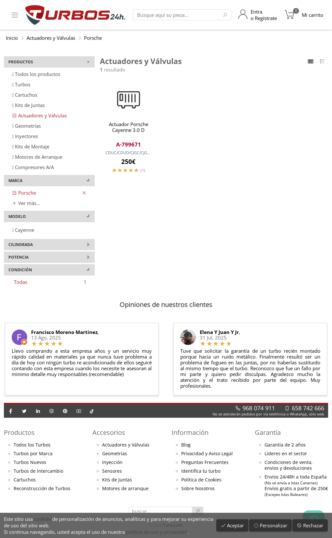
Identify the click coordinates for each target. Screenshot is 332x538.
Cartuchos (24, 94)
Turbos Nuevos (30, 462)
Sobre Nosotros (198, 488)
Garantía (268, 432)
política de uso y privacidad (156, 532)
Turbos (21, 84)
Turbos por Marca (33, 454)
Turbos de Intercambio (38, 471)
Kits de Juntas (28, 105)
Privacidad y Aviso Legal (207, 454)
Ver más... (26, 203)
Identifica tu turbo (200, 471)
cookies (42, 519)
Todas (50, 282)
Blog (186, 445)
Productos (19, 432)
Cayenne (23, 230)
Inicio (12, 38)
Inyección (112, 462)
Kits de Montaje (30, 146)
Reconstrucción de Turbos (42, 488)
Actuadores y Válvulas (51, 38)
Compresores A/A (33, 167)
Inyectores (25, 136)
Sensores (112, 471)
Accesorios (108, 432)
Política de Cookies (201, 480)
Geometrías (26, 126)
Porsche (93, 38)
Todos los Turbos (32, 445)
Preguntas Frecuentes (205, 462)
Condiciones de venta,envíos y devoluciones (289, 465)
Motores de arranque (125, 488)
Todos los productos (36, 74)
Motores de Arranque (37, 157)
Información (190, 432)
